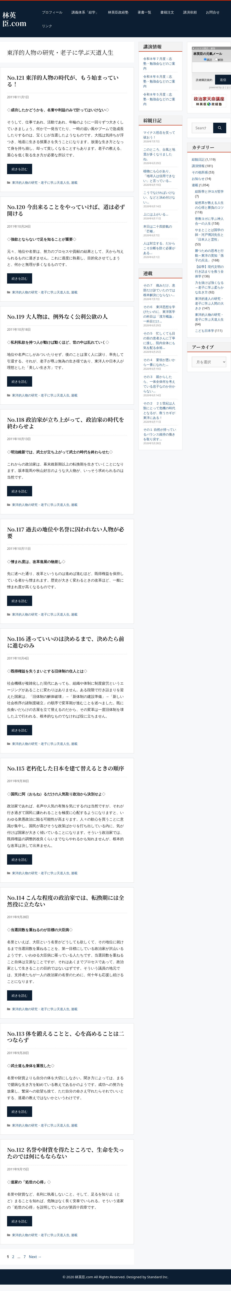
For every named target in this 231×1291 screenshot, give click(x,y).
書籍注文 (167, 12)
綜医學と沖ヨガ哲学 (209, 191)
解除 (219, 60)
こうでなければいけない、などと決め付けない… (159, 197)
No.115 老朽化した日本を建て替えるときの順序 (65, 768)
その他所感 (200, 172)
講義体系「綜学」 (85, 12)
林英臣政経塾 (118, 12)
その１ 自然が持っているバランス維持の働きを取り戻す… (159, 434)
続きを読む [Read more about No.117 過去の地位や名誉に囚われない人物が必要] (20, 601)
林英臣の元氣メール (207, 53)
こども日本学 (204, 330)
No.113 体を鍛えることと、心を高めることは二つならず (65, 1036)
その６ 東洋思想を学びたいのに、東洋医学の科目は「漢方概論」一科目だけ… (159, 314)
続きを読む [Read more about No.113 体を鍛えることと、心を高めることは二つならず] (20, 1111)
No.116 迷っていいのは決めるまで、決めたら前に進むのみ (65, 642)
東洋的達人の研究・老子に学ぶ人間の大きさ (209, 303)
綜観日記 (198, 159)
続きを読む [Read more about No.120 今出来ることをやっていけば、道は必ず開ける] (20, 278)
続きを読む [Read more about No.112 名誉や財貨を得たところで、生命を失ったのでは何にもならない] (20, 1221)
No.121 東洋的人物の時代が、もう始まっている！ (63, 80)
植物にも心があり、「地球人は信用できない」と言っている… (159, 176)
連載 (74, 182)
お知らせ (198, 178)
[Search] (219, 128)
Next (35, 1256)
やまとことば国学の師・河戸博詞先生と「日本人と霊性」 (209, 235)
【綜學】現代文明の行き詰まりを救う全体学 (209, 271)
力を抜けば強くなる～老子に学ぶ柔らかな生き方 (209, 287)
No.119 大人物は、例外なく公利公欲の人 (57, 316)
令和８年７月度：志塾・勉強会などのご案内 (159, 63)
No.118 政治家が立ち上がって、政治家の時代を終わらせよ (65, 422)
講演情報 (198, 166)
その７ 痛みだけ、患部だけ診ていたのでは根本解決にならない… (159, 290)
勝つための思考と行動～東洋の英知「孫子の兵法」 (209, 255)
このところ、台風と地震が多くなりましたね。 (159, 154)
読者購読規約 (204, 80)
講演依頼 (190, 12)
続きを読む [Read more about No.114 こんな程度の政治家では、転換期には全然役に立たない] (20, 995)
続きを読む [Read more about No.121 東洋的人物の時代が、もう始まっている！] (20, 169)
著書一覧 (144, 12)
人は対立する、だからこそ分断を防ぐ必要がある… (159, 248)
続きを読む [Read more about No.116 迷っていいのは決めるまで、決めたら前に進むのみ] (20, 730)
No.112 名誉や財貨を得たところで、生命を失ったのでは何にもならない (65, 1152)
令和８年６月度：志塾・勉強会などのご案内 (159, 81)
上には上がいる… (155, 214)
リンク (47, 26)
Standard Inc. (158, 1277)
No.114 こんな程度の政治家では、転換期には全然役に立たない (65, 900)
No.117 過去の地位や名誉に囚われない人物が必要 (65, 532)
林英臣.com (14, 19)
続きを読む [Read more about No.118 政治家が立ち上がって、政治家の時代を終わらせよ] (20, 491)
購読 (208, 60)
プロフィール (52, 12)
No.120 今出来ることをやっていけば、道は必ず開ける (66, 210)
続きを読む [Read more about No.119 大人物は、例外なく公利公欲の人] (20, 381)
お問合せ (213, 12)
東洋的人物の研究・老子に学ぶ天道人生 (40, 182)
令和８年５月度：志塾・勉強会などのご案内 (159, 99)
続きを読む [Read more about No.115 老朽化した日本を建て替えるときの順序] (20, 859)
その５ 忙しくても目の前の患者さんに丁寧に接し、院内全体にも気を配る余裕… (159, 340)
